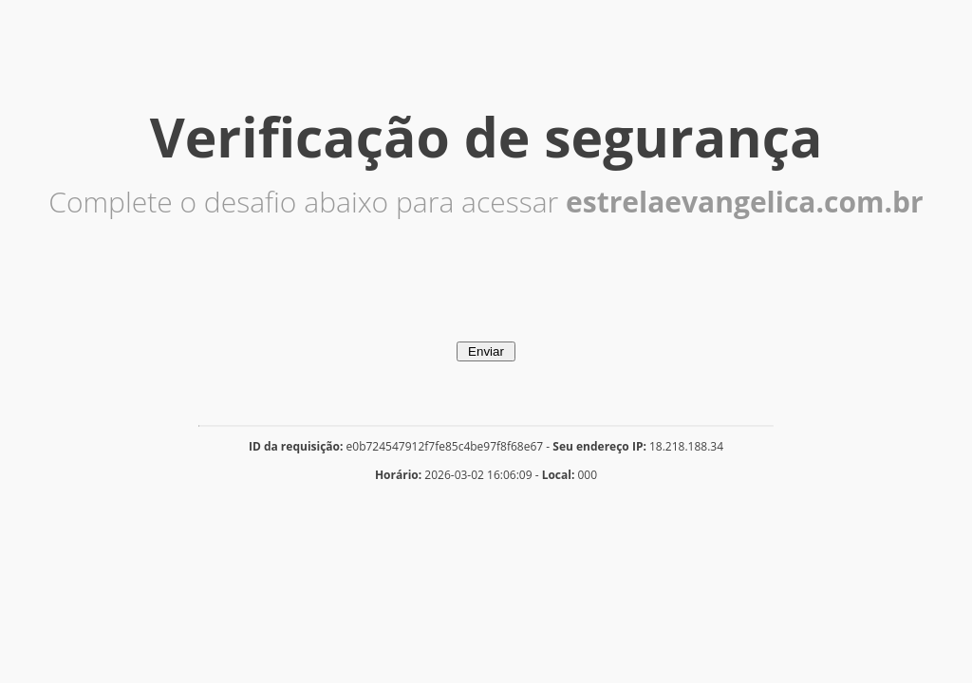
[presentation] (486, 305)
